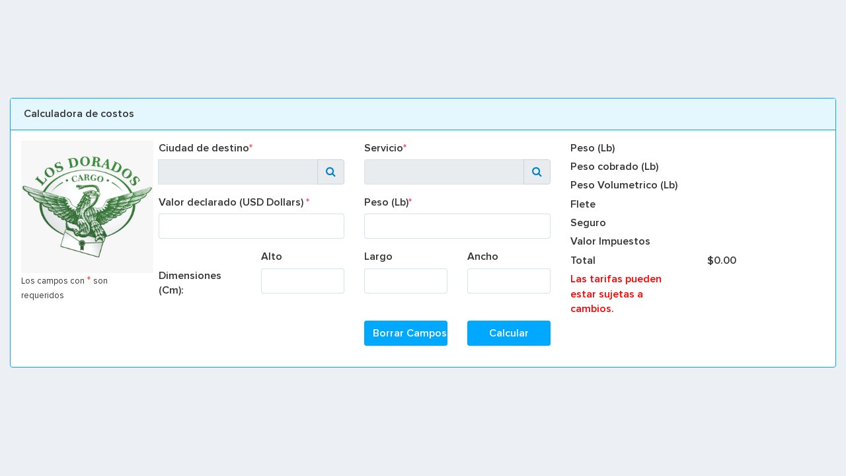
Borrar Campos (410, 333)
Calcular (509, 333)
